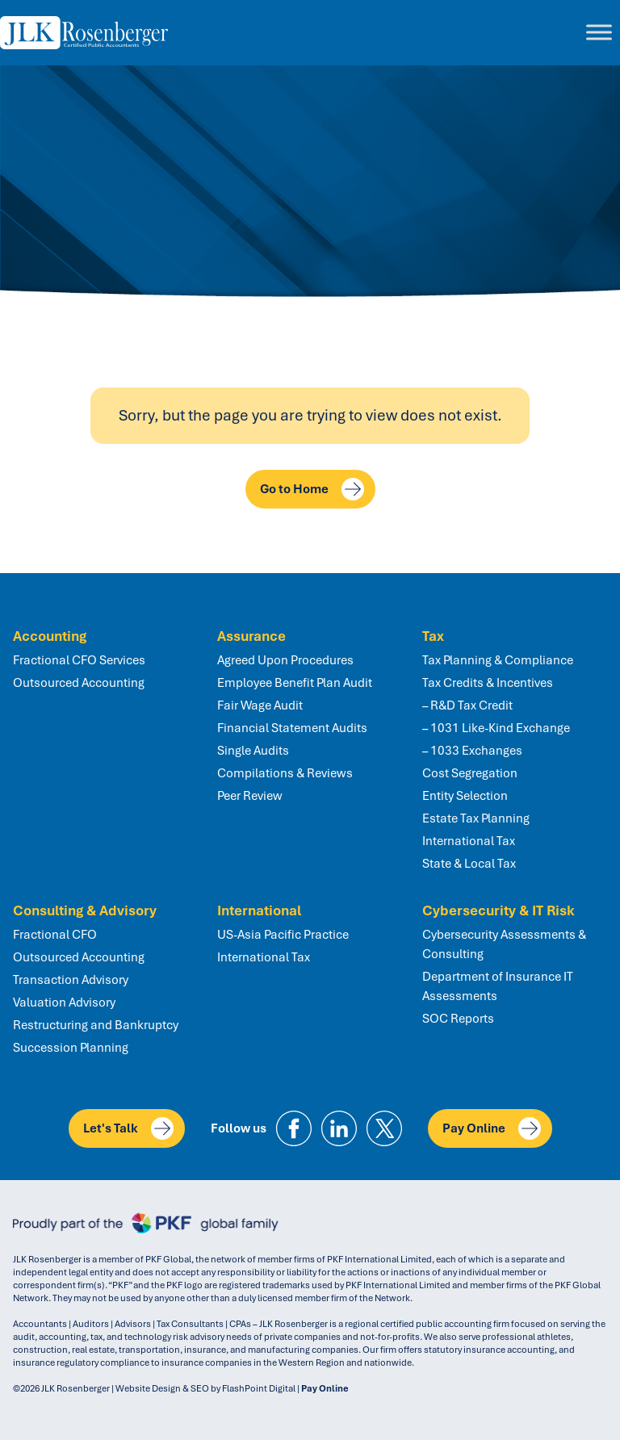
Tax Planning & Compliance (497, 660)
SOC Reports (458, 1019)
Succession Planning (70, 1048)
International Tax (468, 841)
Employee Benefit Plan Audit (294, 683)
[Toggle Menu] (599, 32)
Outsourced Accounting (79, 683)
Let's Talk (128, 1128)
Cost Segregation (469, 773)
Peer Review (250, 796)
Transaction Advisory (70, 980)
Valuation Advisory (64, 1002)
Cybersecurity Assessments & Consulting (504, 944)
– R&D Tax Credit (467, 705)
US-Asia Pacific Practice (283, 935)
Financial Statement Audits (292, 728)
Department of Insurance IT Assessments (497, 986)
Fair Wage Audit (260, 705)
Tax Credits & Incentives (487, 683)
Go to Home (312, 489)
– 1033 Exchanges (472, 751)
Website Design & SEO (162, 1388)
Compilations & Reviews (285, 773)
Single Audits (253, 751)
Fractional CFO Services (79, 660)
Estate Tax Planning (476, 818)
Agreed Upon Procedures (285, 660)
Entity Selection (465, 796)
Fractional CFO (55, 935)
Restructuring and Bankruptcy (95, 1025)
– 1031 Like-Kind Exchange (496, 728)
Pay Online (491, 1128)
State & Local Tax (469, 864)
